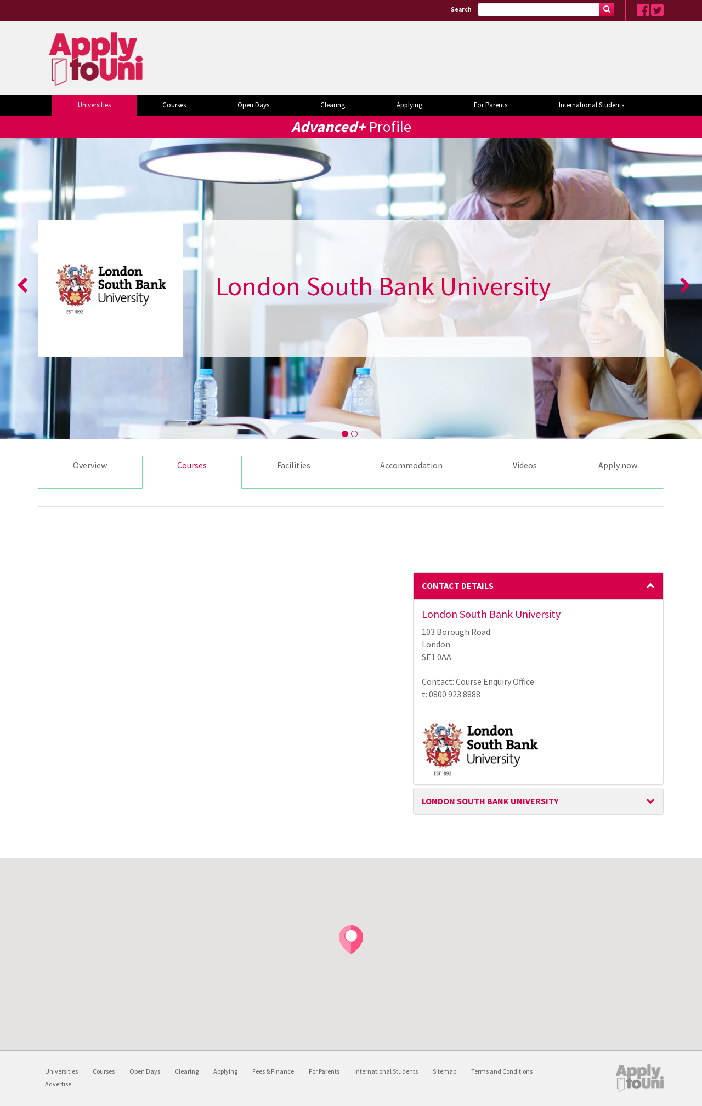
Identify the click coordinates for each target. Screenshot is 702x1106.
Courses (174, 105)
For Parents (490, 105)
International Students (591, 105)
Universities (94, 105)
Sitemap (444, 1071)
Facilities (293, 465)
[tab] (539, 586)
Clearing (332, 105)
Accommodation (411, 465)
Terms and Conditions (502, 1071)
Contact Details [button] (538, 585)
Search (461, 9)
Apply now (617, 465)
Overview (90, 465)
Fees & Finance (273, 1071)
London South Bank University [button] (538, 800)
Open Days (253, 105)
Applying (409, 105)
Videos (525, 465)
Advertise (58, 1084)
